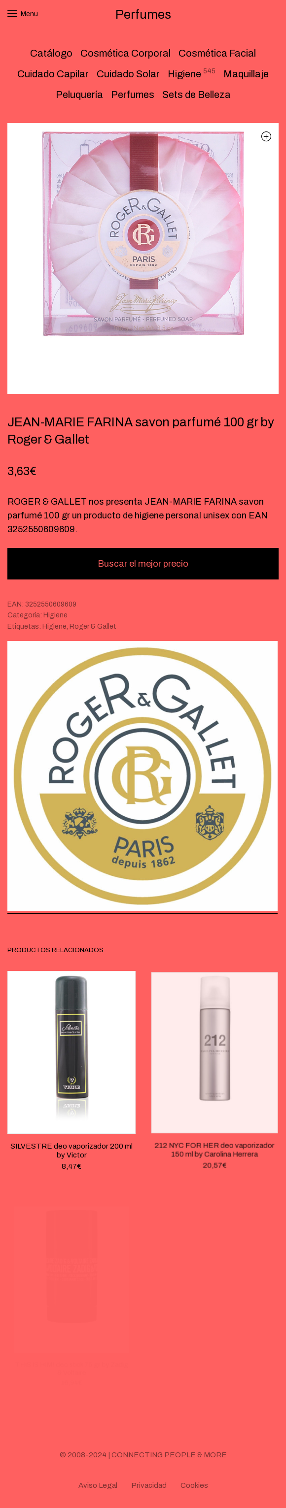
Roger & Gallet (93, 626)
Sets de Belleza (196, 94)
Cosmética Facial (217, 53)
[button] (266, 136)
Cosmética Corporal (125, 53)
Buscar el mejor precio (143, 564)
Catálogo (51, 53)
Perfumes (132, 94)
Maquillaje (246, 73)
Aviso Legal (97, 1485)
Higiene (184, 73)
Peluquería (79, 94)
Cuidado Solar (128, 73)
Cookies (194, 1485)
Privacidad (149, 1485)
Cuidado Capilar (53, 73)
